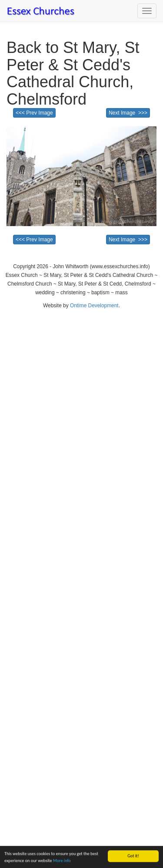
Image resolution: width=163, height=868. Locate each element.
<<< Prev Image (34, 113)
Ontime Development (94, 305)
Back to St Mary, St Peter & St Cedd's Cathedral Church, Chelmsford (73, 73)
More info (62, 861)
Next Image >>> (128, 113)
